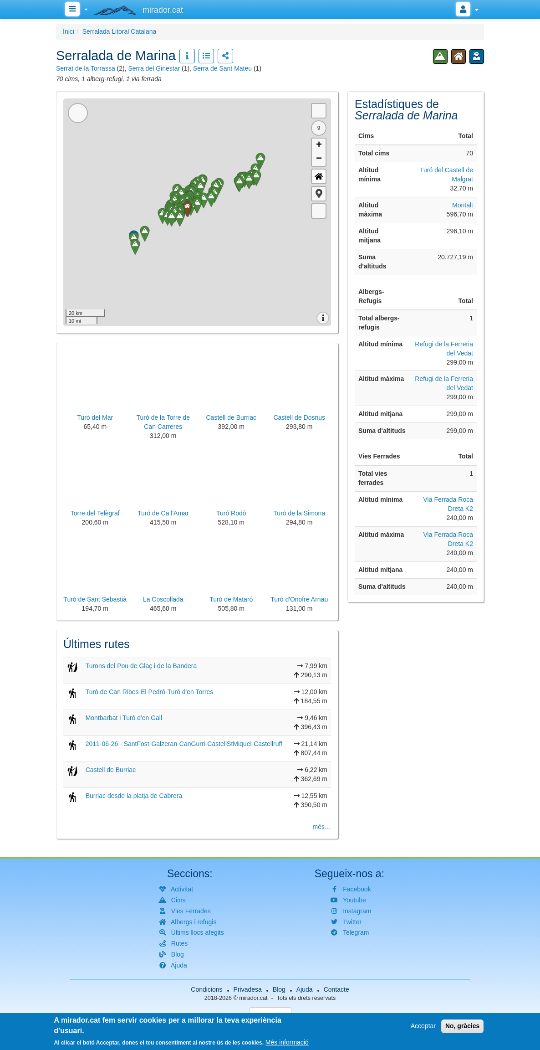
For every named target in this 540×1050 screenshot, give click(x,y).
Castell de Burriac (111, 769)
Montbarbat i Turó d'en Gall (124, 717)
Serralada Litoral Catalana (119, 31)
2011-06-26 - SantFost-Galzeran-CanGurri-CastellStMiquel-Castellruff (184, 743)
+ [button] (319, 145)
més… (322, 826)
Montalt (462, 205)
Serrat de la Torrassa (85, 68)
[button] (319, 194)
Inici (68, 31)
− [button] (319, 159)
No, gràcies (462, 1025)
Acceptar (423, 1025)
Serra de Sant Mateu (222, 68)
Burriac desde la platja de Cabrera (134, 795)
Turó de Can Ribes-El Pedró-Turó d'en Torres (150, 691)
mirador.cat (253, 998)
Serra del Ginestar (154, 68)
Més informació (287, 1042)
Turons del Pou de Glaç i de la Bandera (141, 665)
